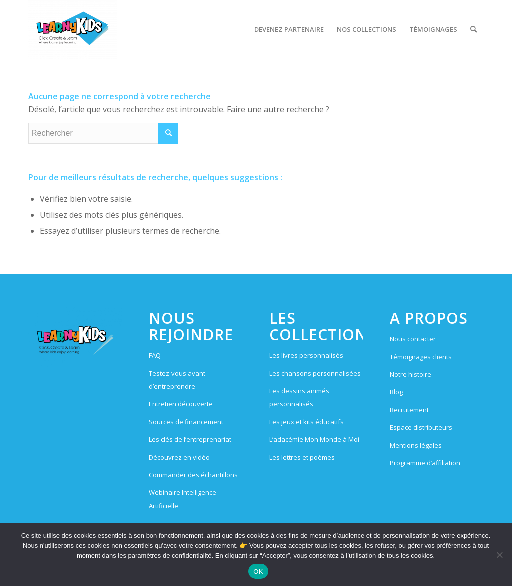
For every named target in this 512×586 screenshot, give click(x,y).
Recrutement (409, 409)
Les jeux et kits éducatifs (307, 421)
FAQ (155, 355)
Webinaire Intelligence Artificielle (182, 499)
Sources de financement (186, 421)
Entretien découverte (181, 403)
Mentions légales (416, 445)
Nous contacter (413, 338)
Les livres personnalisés (307, 355)
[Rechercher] (474, 29)
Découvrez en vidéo (179, 457)
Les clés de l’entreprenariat (190, 439)
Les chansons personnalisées (315, 373)
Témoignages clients (421, 356)
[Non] (499, 555)
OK (258, 571)
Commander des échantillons (193, 474)
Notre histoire (411, 374)
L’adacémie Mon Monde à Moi (315, 439)
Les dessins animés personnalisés (300, 397)
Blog (396, 391)
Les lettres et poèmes (302, 457)
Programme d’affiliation (425, 462)
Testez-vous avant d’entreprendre (177, 380)
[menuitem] (289, 29)
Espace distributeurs (421, 427)
